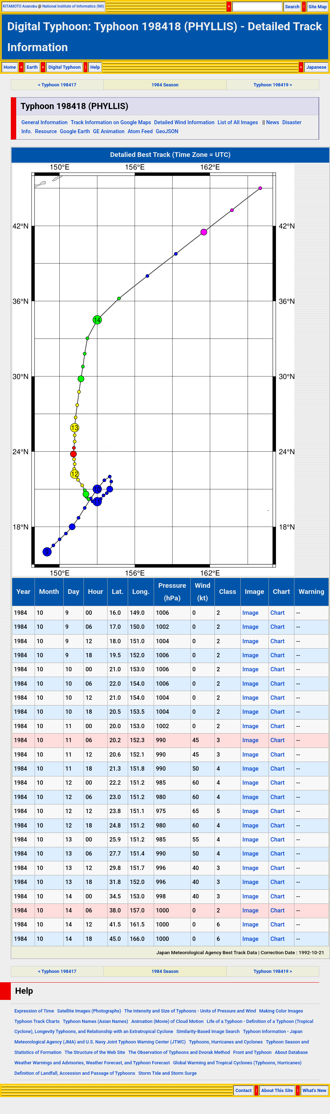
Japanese (316, 67)
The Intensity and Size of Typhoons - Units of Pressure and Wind (190, 1011)
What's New (314, 1090)
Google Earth (75, 131)
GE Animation (109, 131)
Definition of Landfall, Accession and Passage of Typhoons (74, 1073)
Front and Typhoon (252, 1052)
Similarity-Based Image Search (208, 1031)
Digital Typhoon (64, 67)
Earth (32, 67)
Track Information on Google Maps (111, 122)
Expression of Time (34, 1011)
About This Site (277, 1090)
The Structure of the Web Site (95, 1052)
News (272, 122)
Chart (277, 612)
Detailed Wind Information (184, 122)
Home (10, 67)
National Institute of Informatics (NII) (73, 6)
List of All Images (238, 122)
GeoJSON (167, 131)
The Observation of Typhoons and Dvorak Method (179, 1052)
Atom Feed (140, 131)
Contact (243, 1090)
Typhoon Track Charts (37, 1021)
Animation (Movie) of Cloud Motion (167, 1021)
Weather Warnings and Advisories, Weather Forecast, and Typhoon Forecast (92, 1062)
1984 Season (165, 84)
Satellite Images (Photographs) (89, 1011)
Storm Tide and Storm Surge (167, 1073)
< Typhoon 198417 (57, 84)
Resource (46, 131)
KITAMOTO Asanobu (20, 6)
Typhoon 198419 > (273, 84)
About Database (291, 1052)
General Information (44, 122)
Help (95, 67)
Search (292, 6)
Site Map (317, 6)
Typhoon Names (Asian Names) (95, 1021)
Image (251, 612)
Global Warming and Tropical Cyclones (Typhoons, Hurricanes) (237, 1062)
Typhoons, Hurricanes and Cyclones (226, 1042)
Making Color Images (281, 1011)
